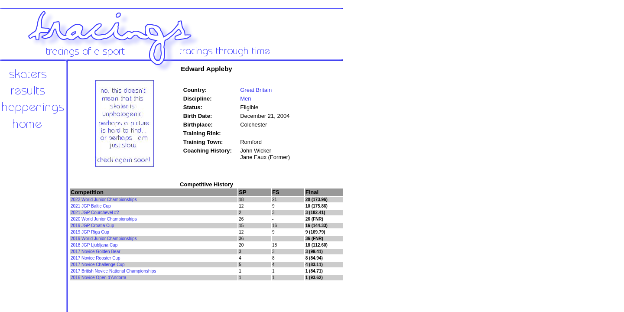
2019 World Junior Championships (104, 238)
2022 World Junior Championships (104, 199)
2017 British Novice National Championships (113, 271)
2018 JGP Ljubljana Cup (94, 245)
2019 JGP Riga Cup (90, 232)
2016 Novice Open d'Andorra (99, 277)
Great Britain (256, 90)
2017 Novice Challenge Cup (98, 264)
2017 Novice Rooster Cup (95, 258)
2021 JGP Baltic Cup (91, 206)
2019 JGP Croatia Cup (92, 225)
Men (245, 98)
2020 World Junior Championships (104, 219)
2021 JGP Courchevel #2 (95, 212)
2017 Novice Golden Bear (95, 251)
